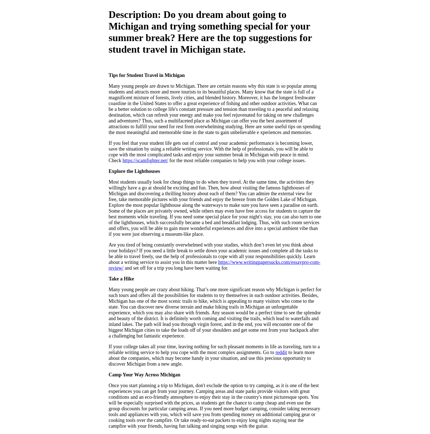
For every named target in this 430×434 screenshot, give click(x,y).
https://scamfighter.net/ (145, 160)
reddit (281, 352)
